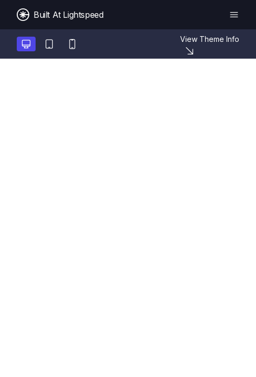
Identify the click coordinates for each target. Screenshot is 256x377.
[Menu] (234, 14)
